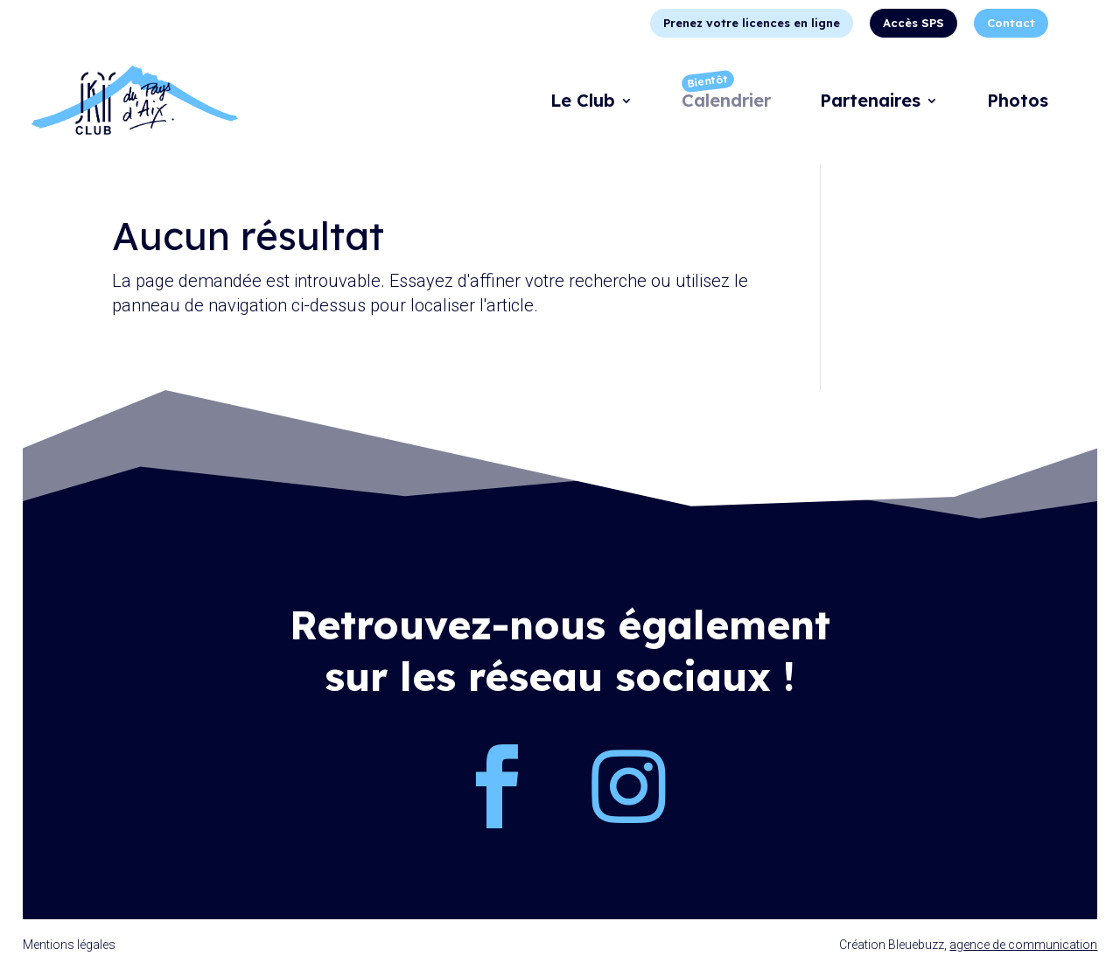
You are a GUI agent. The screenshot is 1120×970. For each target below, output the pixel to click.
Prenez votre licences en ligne (751, 23)
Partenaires (870, 102)
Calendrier (726, 102)
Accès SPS (913, 23)
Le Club (582, 102)
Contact (1011, 23)
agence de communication (1023, 945)
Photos (1017, 102)
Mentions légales (69, 945)
